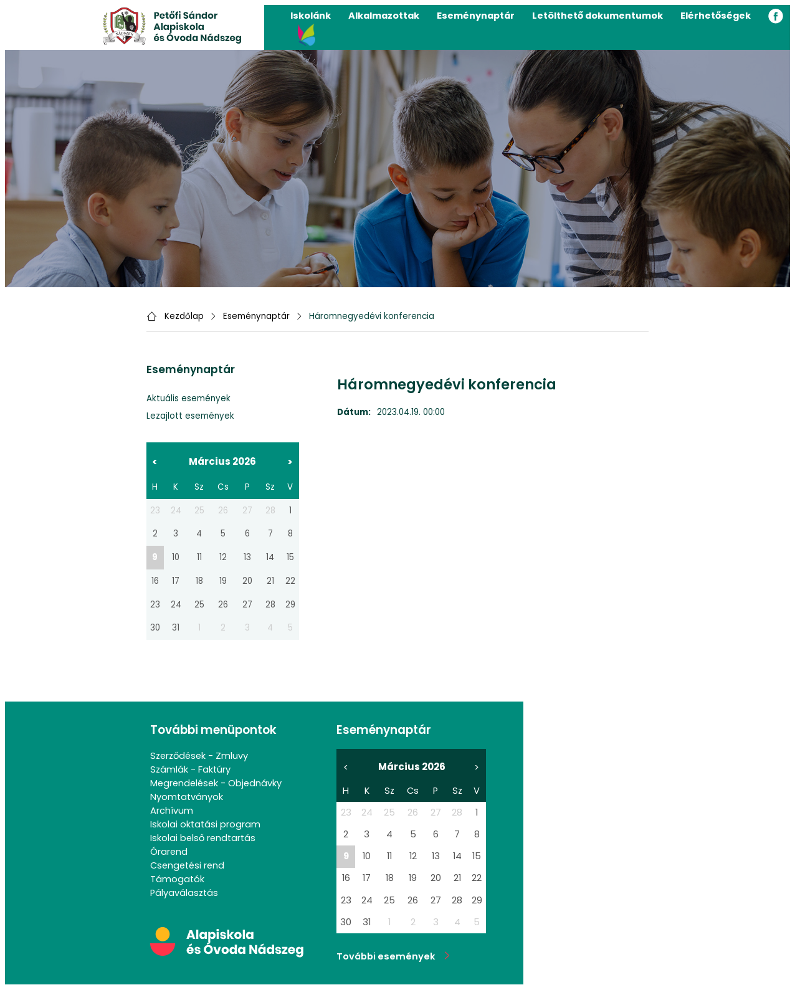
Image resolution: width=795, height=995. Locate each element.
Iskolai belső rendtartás (202, 838)
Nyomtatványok (186, 797)
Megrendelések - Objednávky (216, 783)
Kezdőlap (184, 316)
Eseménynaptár (476, 15)
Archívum (171, 810)
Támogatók (177, 879)
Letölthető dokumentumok (597, 15)
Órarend (169, 851)
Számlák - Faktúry (190, 769)
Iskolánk (310, 15)
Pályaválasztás (184, 893)
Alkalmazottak (383, 15)
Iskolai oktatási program (205, 824)
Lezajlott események (190, 416)
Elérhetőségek (715, 15)
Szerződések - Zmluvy (199, 756)
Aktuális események (188, 398)
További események (393, 956)
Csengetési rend (187, 865)
